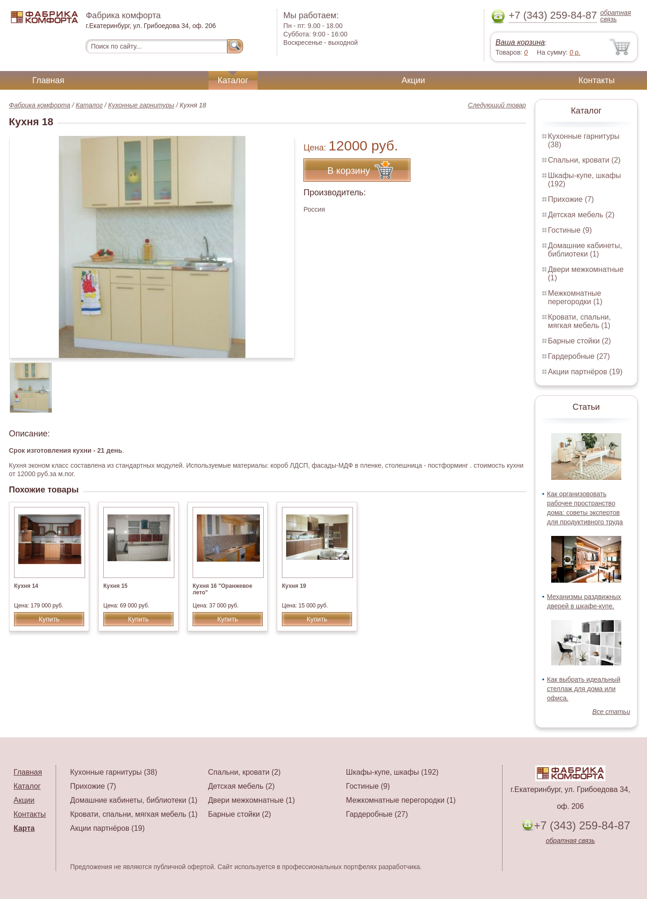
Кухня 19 (294, 586)
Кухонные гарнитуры (141, 105)
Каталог (233, 80)
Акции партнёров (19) (585, 372)
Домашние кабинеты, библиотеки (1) (585, 250)
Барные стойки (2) (579, 341)
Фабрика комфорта (39, 105)
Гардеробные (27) (579, 356)
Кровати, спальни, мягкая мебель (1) (579, 321)
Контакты (596, 80)
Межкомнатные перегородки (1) (575, 297)
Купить (49, 619)
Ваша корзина (520, 42)
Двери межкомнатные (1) (251, 800)
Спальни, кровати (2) (584, 160)
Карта (24, 828)
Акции (413, 80)
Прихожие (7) (571, 199)
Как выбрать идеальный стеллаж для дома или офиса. (583, 689)
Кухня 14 (26, 586)
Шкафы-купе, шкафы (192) (392, 772)
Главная (48, 80)
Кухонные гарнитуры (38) (113, 772)
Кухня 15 (115, 586)
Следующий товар (497, 105)
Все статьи (611, 711)
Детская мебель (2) (581, 215)
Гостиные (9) (570, 230)
